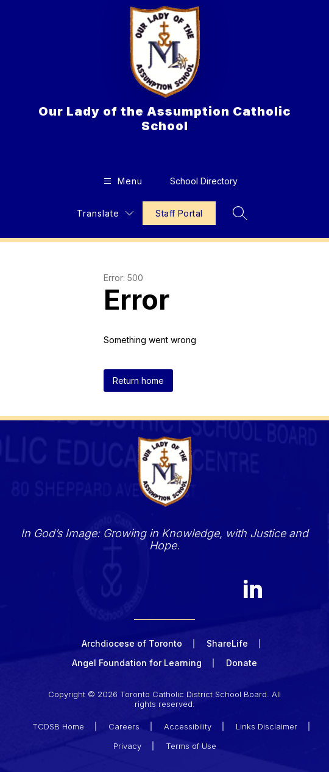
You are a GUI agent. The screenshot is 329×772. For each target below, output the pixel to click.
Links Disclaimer (266, 726)
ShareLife (227, 643)
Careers (124, 726)
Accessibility (187, 726)
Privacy (127, 746)
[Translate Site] (105, 213)
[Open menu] (122, 181)
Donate (241, 663)
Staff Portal (178, 213)
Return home (138, 380)
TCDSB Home (58, 726)
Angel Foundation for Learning (137, 663)
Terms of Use (191, 746)
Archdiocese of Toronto (132, 643)
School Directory (204, 181)
